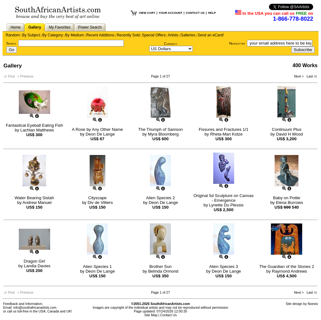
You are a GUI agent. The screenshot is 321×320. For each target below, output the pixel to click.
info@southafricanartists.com (35, 307)
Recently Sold (128, 35)
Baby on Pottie (286, 197)
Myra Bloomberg (163, 134)
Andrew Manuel (37, 202)
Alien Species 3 (223, 266)
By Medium (74, 35)
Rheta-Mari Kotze (226, 134)
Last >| (311, 76)
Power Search (90, 27)
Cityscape (97, 197)
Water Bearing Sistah (34, 197)
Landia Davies (37, 266)
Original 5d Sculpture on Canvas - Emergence (223, 198)
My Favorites (60, 27)
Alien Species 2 (160, 197)
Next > (299, 76)
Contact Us (168, 315)
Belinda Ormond (163, 271)
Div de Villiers (100, 202)
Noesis (313, 304)
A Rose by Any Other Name (97, 129)
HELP (212, 12)
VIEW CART (147, 12)
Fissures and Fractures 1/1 (224, 129)
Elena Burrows (289, 202)
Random (13, 35)
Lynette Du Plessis (226, 205)
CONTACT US (195, 12)
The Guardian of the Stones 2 (286, 266)
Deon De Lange (100, 134)
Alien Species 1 (97, 266)
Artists (173, 35)
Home (16, 27)
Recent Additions (100, 35)
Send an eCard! (210, 35)
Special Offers (154, 35)
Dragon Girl (34, 261)
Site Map (150, 315)
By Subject (31, 35)
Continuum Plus (286, 129)
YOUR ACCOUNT (170, 12)
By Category (52, 35)
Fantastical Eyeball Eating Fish (34, 125)
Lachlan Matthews (37, 130)
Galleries (188, 35)
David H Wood (289, 134)
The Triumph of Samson (160, 129)
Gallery (34, 27)
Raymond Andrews (289, 271)
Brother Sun (160, 266)
